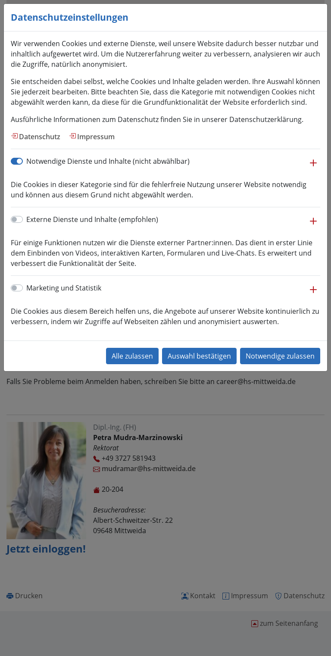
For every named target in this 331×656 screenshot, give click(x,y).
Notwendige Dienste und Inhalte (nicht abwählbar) (108, 161)
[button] (313, 167)
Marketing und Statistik (63, 288)
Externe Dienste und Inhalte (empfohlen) (92, 219)
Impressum (96, 136)
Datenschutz (39, 136)
